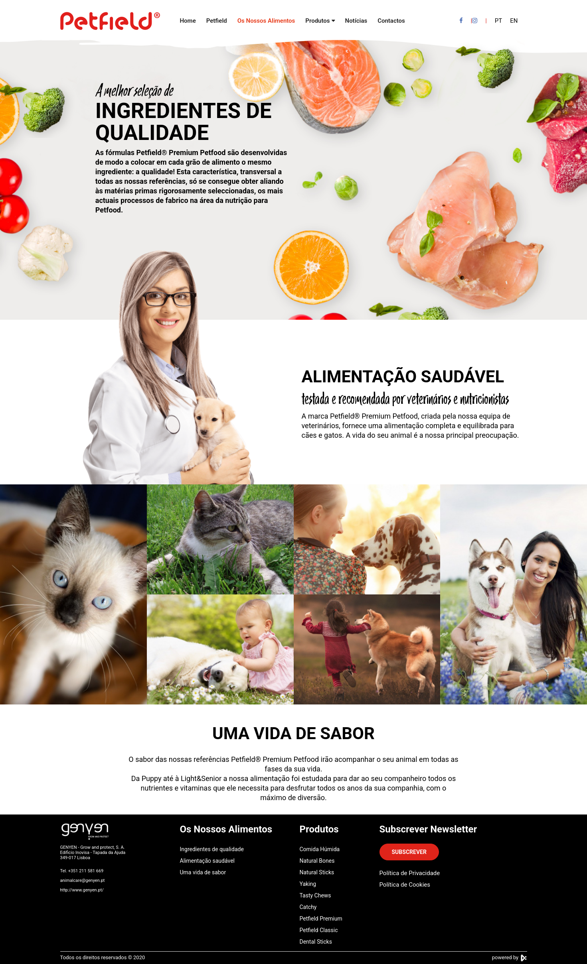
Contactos (391, 20)
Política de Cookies (405, 884)
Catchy (308, 907)
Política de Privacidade (409, 873)
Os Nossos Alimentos (266, 20)
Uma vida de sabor (203, 872)
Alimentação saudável (207, 861)
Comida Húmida (320, 849)
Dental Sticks (316, 941)
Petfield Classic (319, 930)
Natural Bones (317, 861)
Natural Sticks (317, 872)
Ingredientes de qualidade (212, 849)
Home (188, 20)
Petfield (216, 20)
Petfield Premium (321, 918)
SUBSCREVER (409, 852)
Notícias (356, 20)
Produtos (317, 20)
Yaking (308, 884)
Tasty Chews (315, 895)
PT (498, 20)
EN (514, 20)
